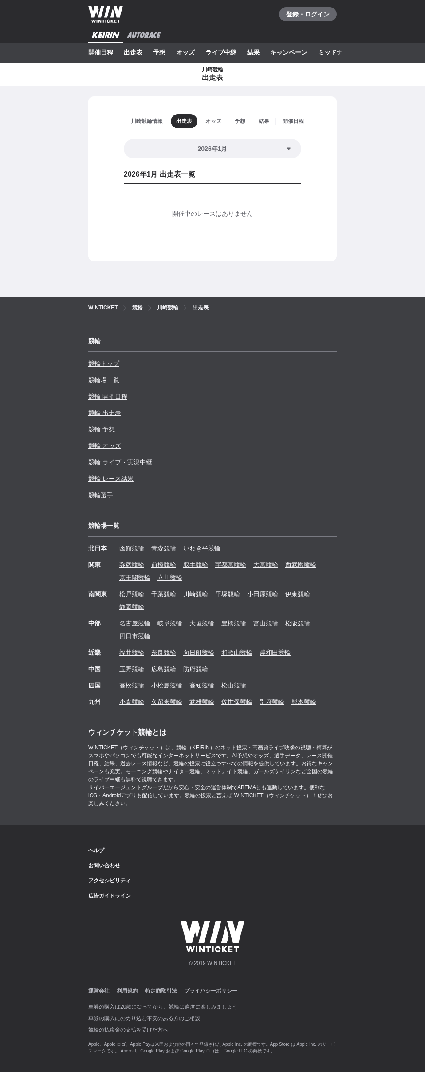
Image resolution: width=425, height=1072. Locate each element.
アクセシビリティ (109, 881)
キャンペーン (288, 52)
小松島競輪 (166, 685)
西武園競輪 (300, 564)
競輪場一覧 (103, 380)
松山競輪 (233, 685)
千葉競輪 (163, 593)
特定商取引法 (161, 991)
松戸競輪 (131, 593)
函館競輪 (131, 548)
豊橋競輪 (233, 623)
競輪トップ (103, 363)
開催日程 (100, 52)
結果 (253, 52)
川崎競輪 (195, 593)
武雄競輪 (201, 701)
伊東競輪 (297, 593)
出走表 (133, 52)
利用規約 (127, 991)
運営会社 (99, 991)
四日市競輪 (134, 636)
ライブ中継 (220, 52)
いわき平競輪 (201, 548)
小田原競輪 (262, 593)
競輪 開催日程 (107, 396)
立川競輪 (169, 577)
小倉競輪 (131, 701)
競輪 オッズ (104, 445)
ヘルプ (96, 850)
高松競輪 (131, 685)
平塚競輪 (227, 593)
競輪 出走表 (104, 412)
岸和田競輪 (275, 652)
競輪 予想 (101, 429)
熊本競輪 (303, 701)
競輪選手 (100, 494)
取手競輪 (195, 564)
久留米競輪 (166, 701)
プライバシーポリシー (210, 991)
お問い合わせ (104, 865)
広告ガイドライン (109, 896)
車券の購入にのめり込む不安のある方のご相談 (144, 1018)
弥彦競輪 (131, 564)
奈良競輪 (163, 652)
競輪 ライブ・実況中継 (120, 462)
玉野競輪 (131, 668)
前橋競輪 (163, 564)
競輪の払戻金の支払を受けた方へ (128, 1030)
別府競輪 (272, 701)
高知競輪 (201, 685)
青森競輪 (163, 548)
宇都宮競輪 (230, 564)
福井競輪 (131, 652)
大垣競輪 (201, 623)
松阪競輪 (297, 623)
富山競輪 (265, 623)
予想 (159, 52)
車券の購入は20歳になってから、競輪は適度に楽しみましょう (163, 1007)
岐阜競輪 (169, 623)
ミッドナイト (336, 52)
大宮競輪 (265, 564)
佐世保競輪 (236, 701)
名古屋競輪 (134, 623)
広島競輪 (163, 668)
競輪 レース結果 (111, 478)
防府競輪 (195, 668)
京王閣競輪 (134, 577)
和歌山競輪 (236, 652)
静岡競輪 (131, 606)
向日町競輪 (198, 652)
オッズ (185, 52)
